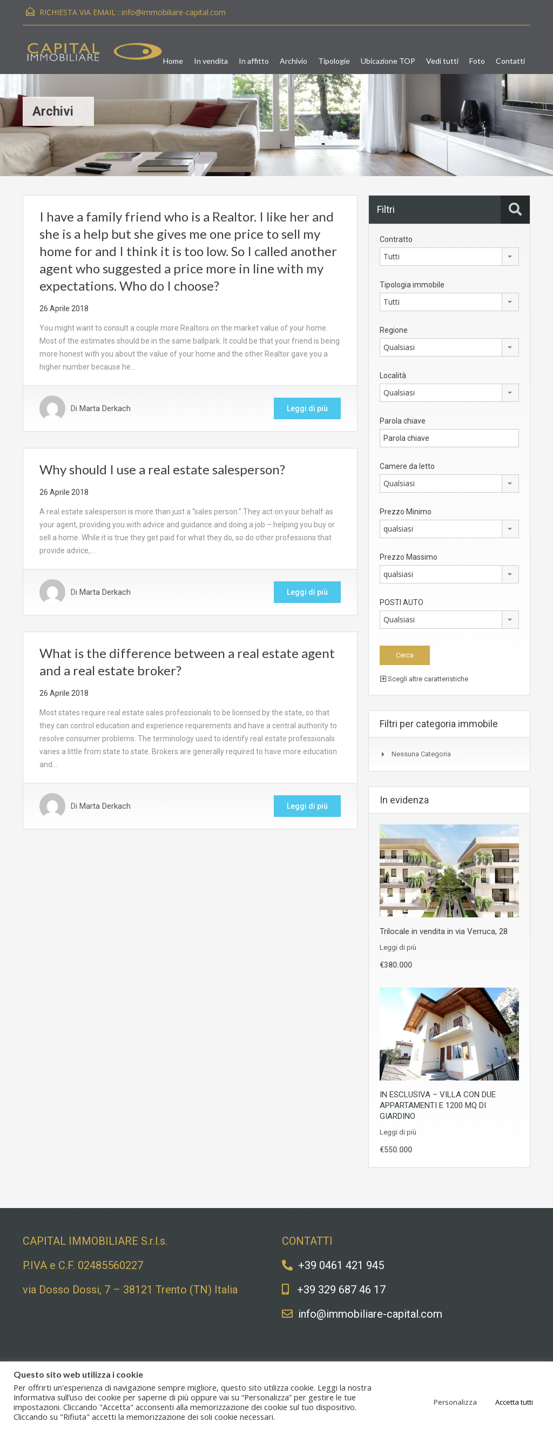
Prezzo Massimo (408, 557)
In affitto (254, 60)
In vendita (211, 60)
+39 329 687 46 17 (341, 1289)
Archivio (293, 60)
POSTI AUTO (401, 602)
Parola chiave (403, 421)
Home (173, 60)
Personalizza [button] (455, 1402)
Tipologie (334, 60)
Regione (394, 330)
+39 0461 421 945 (341, 1265)
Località (393, 375)
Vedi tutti (442, 60)
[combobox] (449, 256)
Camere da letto (407, 466)
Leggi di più (307, 408)
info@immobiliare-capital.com (174, 12)
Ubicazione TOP (388, 60)
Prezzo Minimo (405, 511)
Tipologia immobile (412, 284)
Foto (477, 60)
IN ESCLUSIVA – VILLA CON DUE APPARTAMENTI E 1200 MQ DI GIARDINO (438, 1105)
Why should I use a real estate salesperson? (162, 469)
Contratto (396, 239)
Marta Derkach (105, 408)
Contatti (510, 60)
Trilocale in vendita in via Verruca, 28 (444, 931)
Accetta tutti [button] (514, 1402)
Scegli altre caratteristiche (424, 679)
